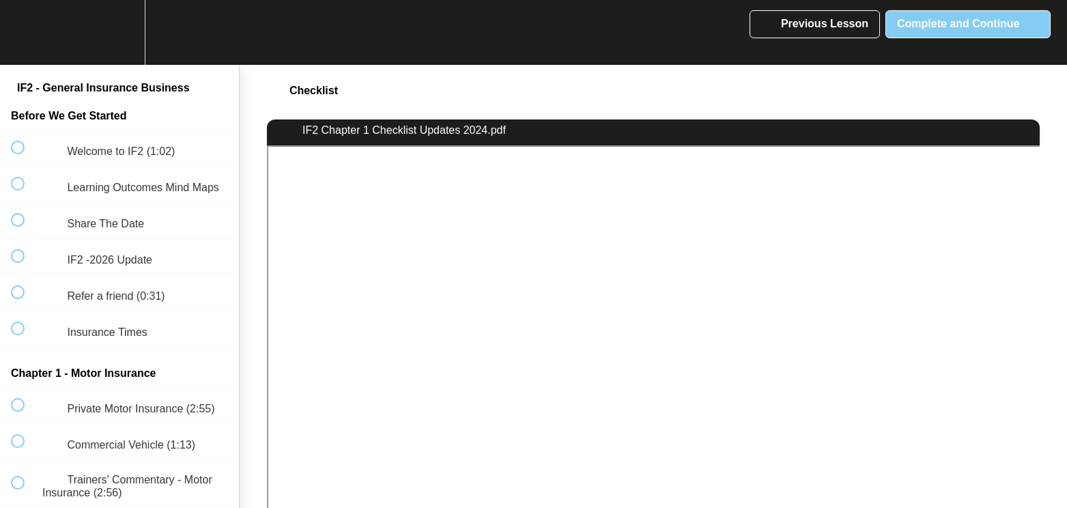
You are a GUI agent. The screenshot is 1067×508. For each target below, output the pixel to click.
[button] (25, 32)
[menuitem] (119, 32)
